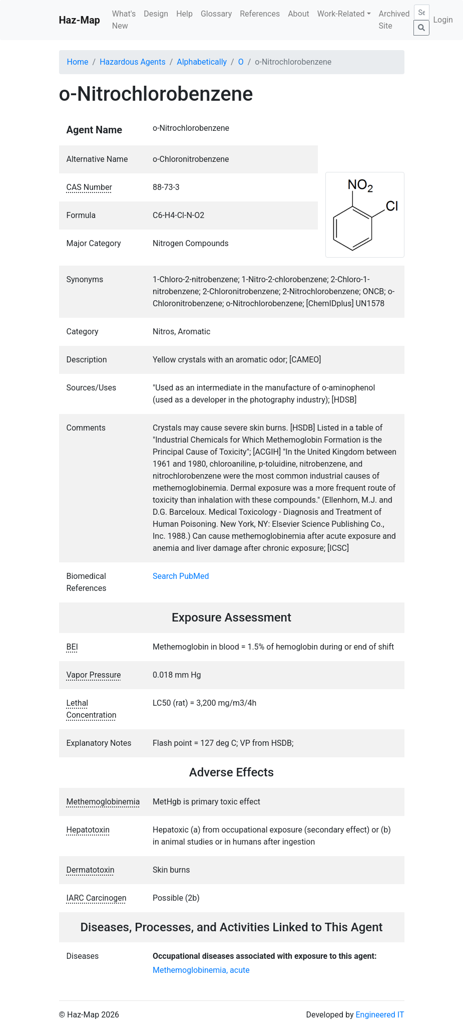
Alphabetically (202, 62)
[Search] (421, 12)
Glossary (216, 14)
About (298, 14)
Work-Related (341, 14)
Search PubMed (181, 576)
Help (184, 14)
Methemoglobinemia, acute (201, 970)
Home (78, 62)
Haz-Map (79, 20)
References (260, 14)
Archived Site (394, 20)
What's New (124, 20)
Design (156, 14)
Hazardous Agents (132, 62)
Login (443, 20)
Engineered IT (379, 1014)
